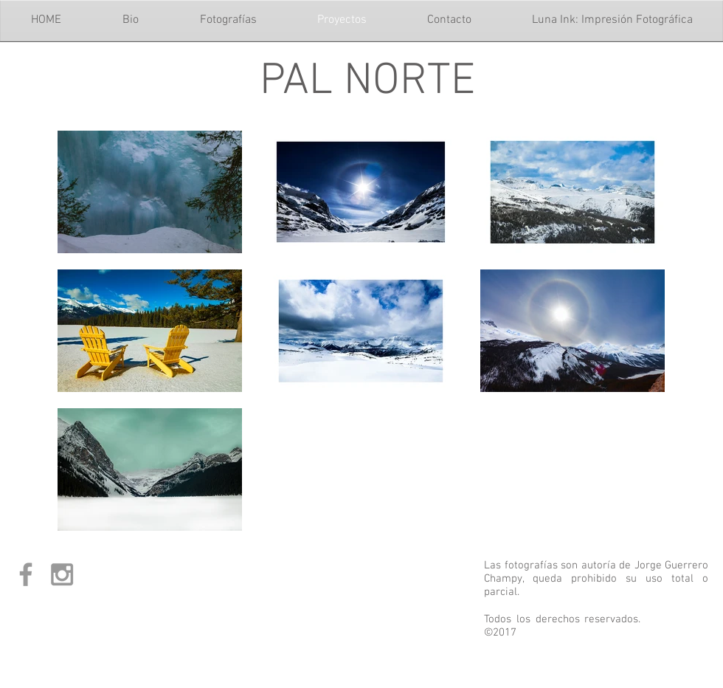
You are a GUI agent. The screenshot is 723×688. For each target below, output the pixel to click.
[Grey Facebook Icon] (25, 574)
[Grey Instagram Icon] (61, 574)
